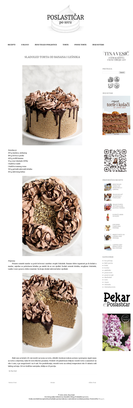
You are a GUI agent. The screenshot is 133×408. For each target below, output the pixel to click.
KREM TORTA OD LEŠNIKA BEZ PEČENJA (118, 236)
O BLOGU (25, 45)
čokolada (107, 284)
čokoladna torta (109, 287)
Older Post (92, 382)
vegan (106, 282)
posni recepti (108, 275)
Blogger (101, 399)
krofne (106, 268)
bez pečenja (108, 261)
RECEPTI (11, 45)
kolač (106, 265)
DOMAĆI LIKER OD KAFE (117, 215)
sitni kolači (108, 277)
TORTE (66, 45)
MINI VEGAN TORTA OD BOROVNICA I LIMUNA (117, 186)
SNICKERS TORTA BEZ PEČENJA (116, 226)
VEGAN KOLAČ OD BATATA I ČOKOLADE (117, 196)
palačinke (107, 270)
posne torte (108, 273)
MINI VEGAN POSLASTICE (46, 45)
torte (106, 280)
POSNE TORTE (80, 45)
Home (52, 382)
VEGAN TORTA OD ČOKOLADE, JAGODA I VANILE (118, 206)
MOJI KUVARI (98, 45)
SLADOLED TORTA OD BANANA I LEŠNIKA (52, 57)
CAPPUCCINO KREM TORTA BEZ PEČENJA (117, 246)
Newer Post (12, 382)
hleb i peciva (108, 263)
